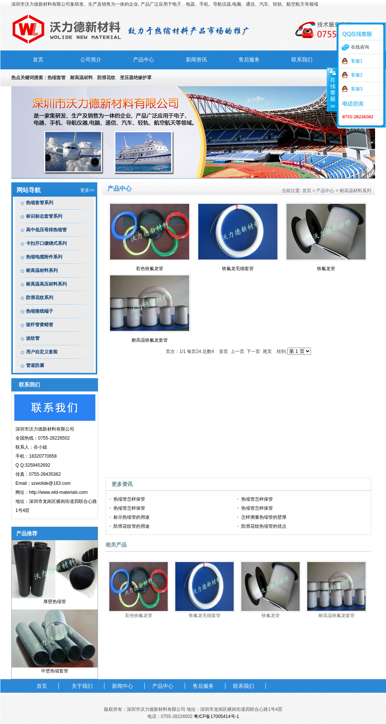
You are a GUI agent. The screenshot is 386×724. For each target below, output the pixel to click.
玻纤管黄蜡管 (39, 324)
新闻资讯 (196, 60)
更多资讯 (122, 484)
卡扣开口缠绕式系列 (46, 243)
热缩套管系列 (39, 202)
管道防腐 (35, 365)
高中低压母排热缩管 (46, 229)
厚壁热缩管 (54, 601)
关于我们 (82, 686)
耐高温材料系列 (42, 270)
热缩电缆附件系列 (44, 257)
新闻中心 (122, 686)
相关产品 (116, 545)
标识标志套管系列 (44, 216)
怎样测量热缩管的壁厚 (263, 517)
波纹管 (33, 338)
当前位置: (291, 190)
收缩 (332, 89)
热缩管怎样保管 (129, 499)
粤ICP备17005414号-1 (216, 716)
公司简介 (90, 60)
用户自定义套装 (42, 351)
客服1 (357, 61)
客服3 (357, 89)
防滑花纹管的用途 (131, 526)
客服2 (357, 75)
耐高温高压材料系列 (46, 284)
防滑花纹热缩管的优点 (263, 526)
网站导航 (29, 190)
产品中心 (143, 60)
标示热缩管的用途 (131, 517)
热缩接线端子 (39, 311)
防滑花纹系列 (39, 297)
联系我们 (301, 60)
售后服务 (249, 60)
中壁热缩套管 (54, 671)
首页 (38, 60)
